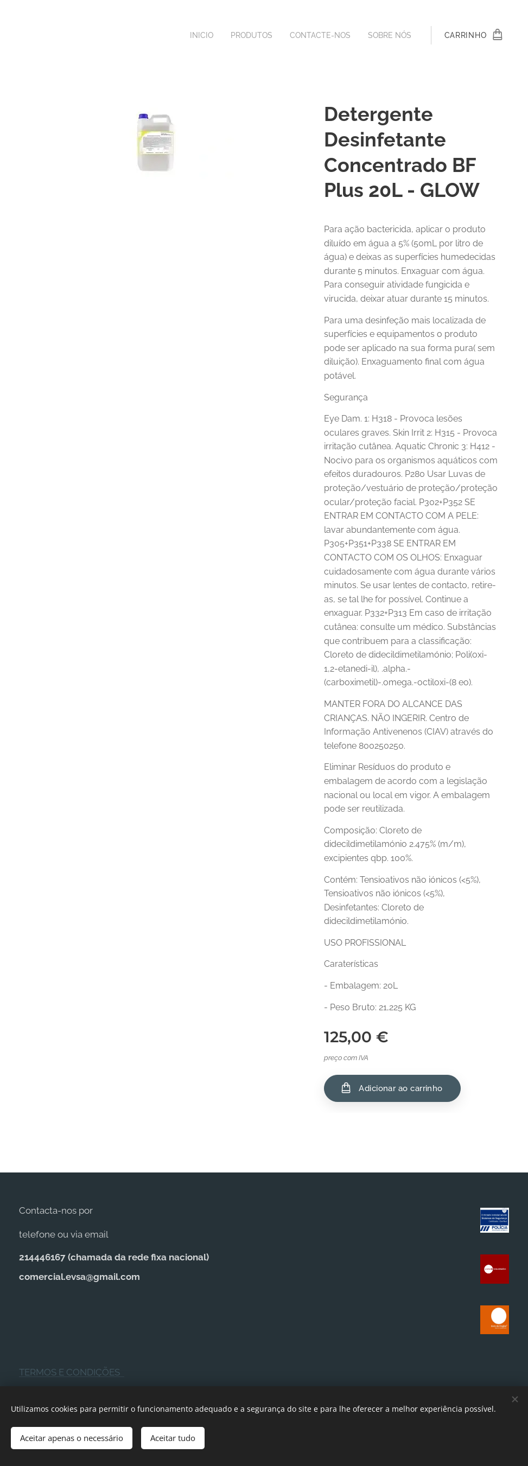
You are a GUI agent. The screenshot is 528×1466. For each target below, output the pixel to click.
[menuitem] (192, 35)
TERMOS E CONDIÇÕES (71, 1372)
